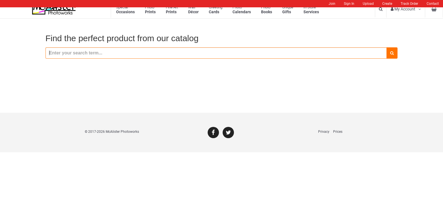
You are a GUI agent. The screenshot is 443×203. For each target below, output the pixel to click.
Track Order (409, 4)
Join (332, 4)
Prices (337, 132)
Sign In (349, 4)
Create (387, 4)
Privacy (323, 132)
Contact (433, 4)
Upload (368, 4)
